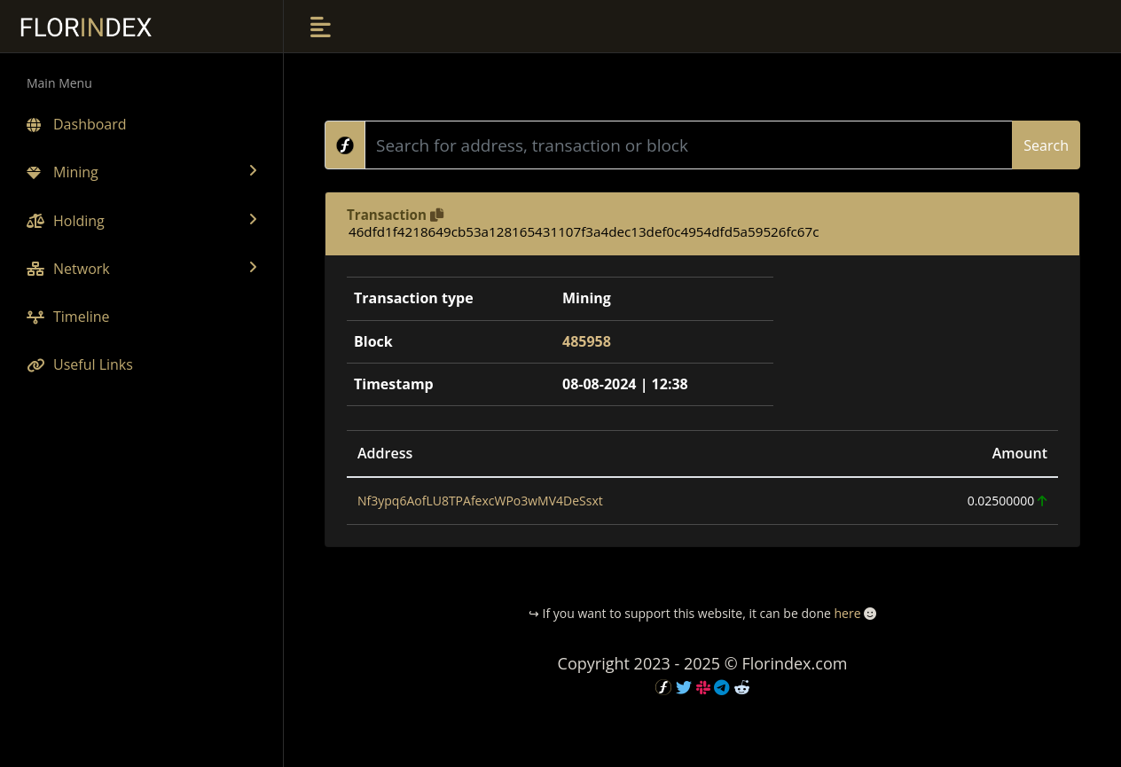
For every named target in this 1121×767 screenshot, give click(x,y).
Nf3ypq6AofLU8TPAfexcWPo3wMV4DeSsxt (480, 500)
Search (1046, 145)
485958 (586, 341)
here (847, 613)
